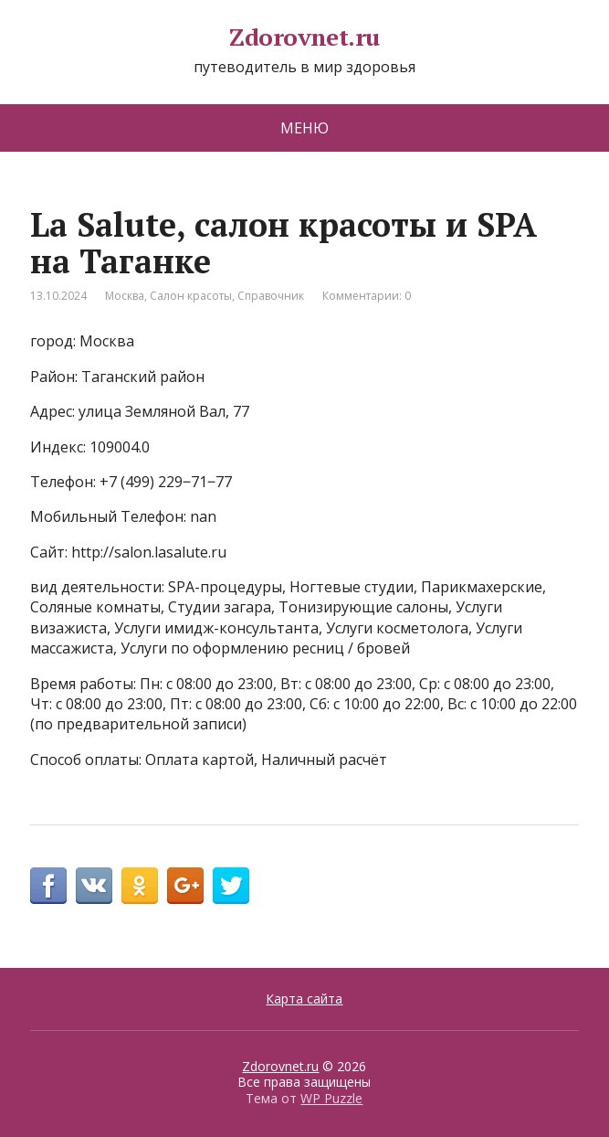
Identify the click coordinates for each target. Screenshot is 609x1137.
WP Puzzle (331, 1098)
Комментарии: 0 (366, 295)
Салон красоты (191, 295)
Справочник (270, 295)
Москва (124, 295)
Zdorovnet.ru (304, 37)
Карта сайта (304, 998)
